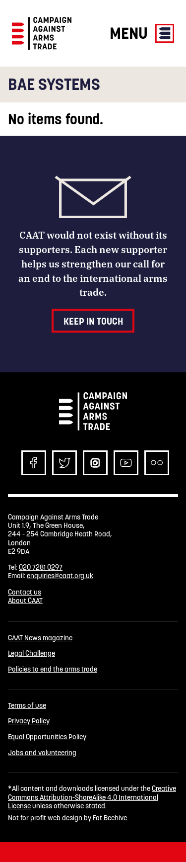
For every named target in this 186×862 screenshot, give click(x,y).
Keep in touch (93, 321)
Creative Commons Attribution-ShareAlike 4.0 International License (92, 797)
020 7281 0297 (40, 567)
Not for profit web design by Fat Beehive (67, 817)
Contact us (24, 592)
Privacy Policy (29, 721)
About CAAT (25, 600)
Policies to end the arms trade (52, 669)
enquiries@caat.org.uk (60, 575)
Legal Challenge (31, 653)
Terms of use (27, 705)
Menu (142, 33)
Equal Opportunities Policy (47, 737)
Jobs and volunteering (42, 753)
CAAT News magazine (40, 638)
